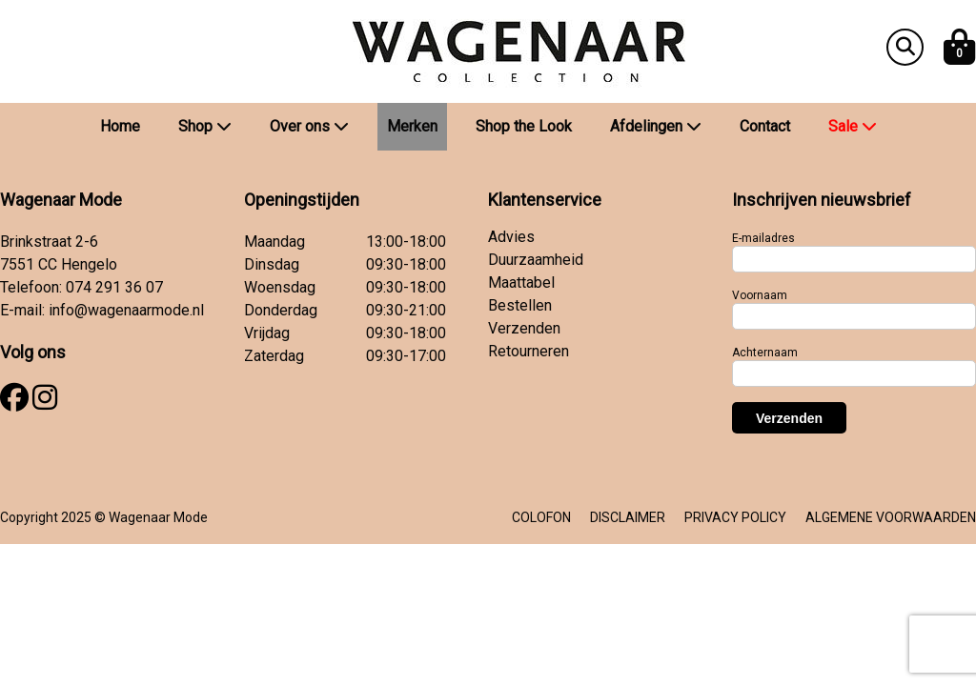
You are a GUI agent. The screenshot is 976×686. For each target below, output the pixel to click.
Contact (765, 126)
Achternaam (765, 352)
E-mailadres (763, 238)
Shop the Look (524, 126)
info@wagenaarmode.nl (126, 310)
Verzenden (524, 328)
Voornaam (759, 295)
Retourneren (528, 351)
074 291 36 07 (114, 287)
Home (120, 126)
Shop (205, 126)
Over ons (309, 126)
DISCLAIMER (627, 517)
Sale (852, 126)
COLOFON (541, 517)
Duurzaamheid (535, 260)
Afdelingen (656, 126)
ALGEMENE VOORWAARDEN (890, 517)
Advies (511, 237)
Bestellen (520, 305)
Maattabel (521, 282)
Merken (412, 126)
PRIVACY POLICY (735, 517)
